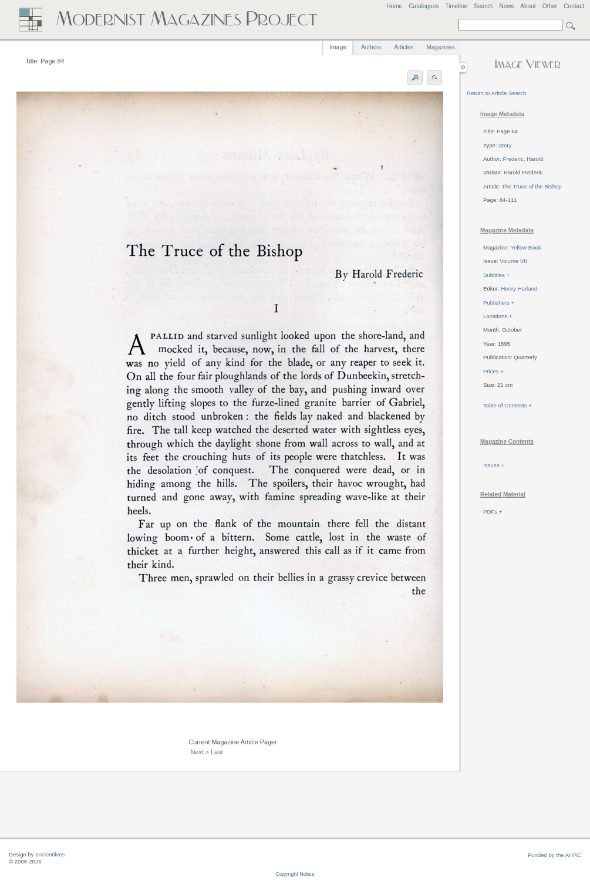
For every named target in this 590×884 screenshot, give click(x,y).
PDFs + (492, 511)
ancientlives (50, 854)
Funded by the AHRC (554, 855)
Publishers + (498, 302)
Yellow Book (526, 247)
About (527, 6)
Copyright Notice (295, 874)
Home (394, 6)
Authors (371, 47)
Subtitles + (496, 275)
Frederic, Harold (523, 159)
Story (504, 145)
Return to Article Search (496, 93)
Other (549, 6)
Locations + (497, 316)
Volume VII (513, 261)
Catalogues (424, 6)
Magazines (440, 47)
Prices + (493, 371)
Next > (199, 751)
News (506, 6)
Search (483, 6)
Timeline (456, 6)
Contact (574, 6)
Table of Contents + (507, 405)
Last (216, 751)
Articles (404, 47)
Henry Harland (519, 288)
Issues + (493, 465)
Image (337, 47)
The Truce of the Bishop (532, 186)
